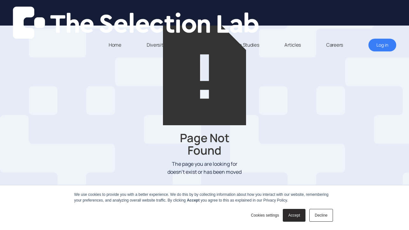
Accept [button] (294, 215)
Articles (292, 45)
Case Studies (245, 45)
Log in (382, 45)
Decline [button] (321, 215)
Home (115, 45)
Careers (334, 45)
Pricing (198, 45)
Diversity (156, 45)
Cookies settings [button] (265, 215)
